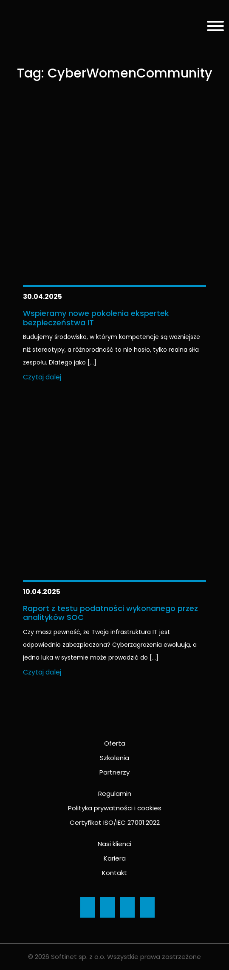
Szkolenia (114, 757)
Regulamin (114, 793)
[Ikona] (87, 907)
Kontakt (114, 872)
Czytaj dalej (42, 377)
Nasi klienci (114, 843)
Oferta (114, 743)
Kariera (115, 858)
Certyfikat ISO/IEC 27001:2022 (115, 822)
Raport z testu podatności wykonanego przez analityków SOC (110, 613)
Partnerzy (114, 772)
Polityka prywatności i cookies (114, 808)
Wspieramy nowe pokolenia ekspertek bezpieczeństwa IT (96, 318)
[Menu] (212, 27)
